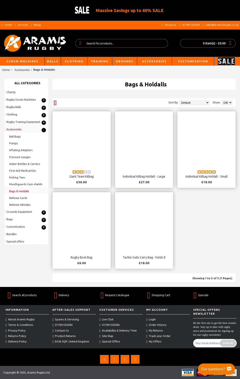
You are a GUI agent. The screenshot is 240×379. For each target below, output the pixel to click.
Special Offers (109, 342)
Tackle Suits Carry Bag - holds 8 (144, 257)
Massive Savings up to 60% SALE (130, 10)
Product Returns (64, 336)
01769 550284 (62, 325)
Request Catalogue (115, 295)
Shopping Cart (158, 295)
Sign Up (228, 343)
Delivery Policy (15, 342)
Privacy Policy (15, 331)
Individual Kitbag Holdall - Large (144, 176)
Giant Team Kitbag (81, 176)
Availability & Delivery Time (118, 331)
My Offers (153, 342)
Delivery (61, 295)
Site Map (106, 336)
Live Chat (106, 319)
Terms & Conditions (19, 325)
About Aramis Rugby (20, 319)
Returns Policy (15, 336)
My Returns (154, 331)
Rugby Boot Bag (81, 257)
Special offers (15, 241)
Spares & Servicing (65, 319)
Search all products (22, 295)
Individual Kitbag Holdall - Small (207, 176)
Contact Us (60, 331)
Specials (201, 295)
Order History (156, 325)
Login (151, 319)
